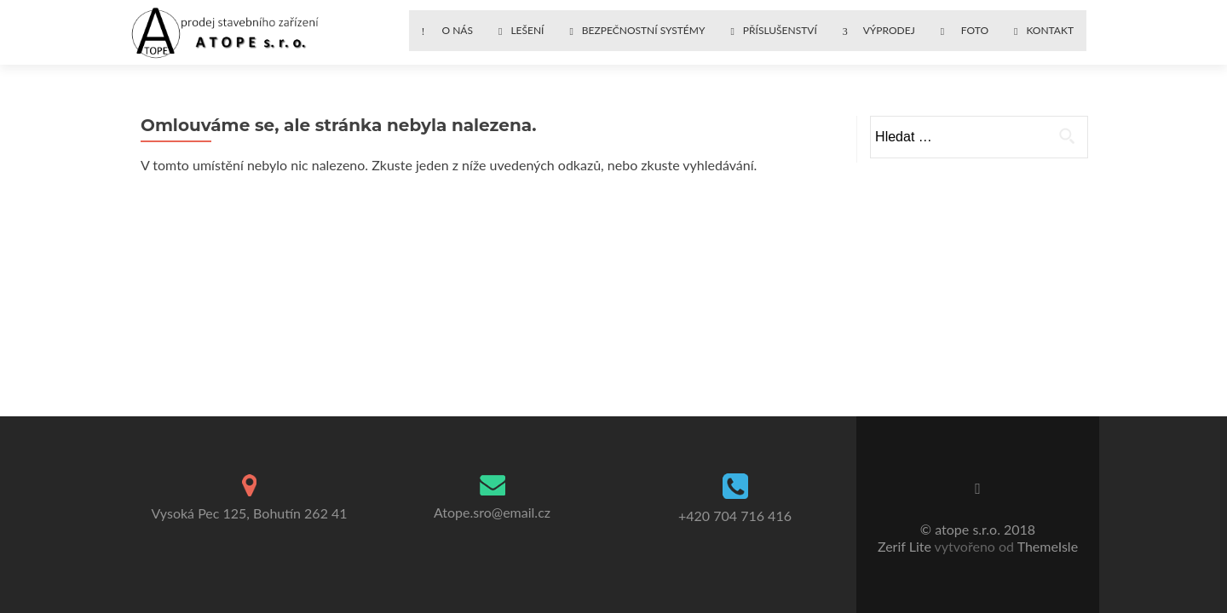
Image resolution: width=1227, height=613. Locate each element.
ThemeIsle (1047, 546)
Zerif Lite (906, 546)
